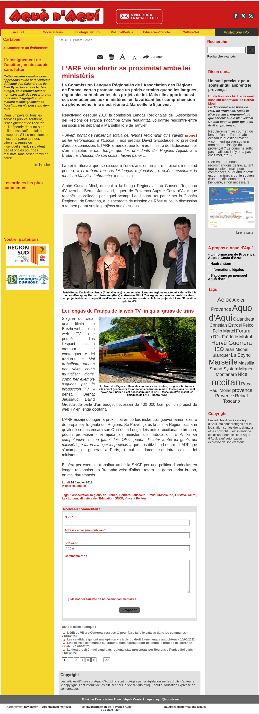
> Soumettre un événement (25, 48)
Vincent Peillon (128, 498)
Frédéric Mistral (236, 334)
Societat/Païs (53, 32)
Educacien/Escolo (156, 32)
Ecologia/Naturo (87, 32)
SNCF (112, 498)
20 (106, 660)
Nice (242, 371)
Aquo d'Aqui (230, 311)
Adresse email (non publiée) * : (86, 530)
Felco (247, 323)
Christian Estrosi (225, 323)
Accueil (18, 32)
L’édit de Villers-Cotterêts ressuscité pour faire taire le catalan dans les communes (121, 632)
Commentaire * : (76, 556)
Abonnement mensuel (65, 706)
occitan (226, 379)
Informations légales (226, 269)
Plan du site (108, 706)
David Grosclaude (155, 495)
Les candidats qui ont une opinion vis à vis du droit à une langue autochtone (117, 639)
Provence (225, 392)
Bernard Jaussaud (129, 495)
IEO (220, 347)
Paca (246, 380)
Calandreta (243, 318)
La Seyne (240, 352)
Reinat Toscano (235, 394)
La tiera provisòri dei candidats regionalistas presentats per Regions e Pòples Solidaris (125, 649)
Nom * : (70, 517)
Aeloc (225, 299)
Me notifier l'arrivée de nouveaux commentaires (103, 599)
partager (152, 56)
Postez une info (236, 32)
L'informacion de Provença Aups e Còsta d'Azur (231, 256)
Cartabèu (11, 39)
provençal (242, 386)
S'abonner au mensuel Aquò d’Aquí (227, 277)
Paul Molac (221, 386)
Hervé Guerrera (231, 341)
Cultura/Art (191, 32)
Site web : (71, 543)
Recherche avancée (220, 56)
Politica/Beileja (122, 32)
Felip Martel (224, 329)
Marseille (223, 359)
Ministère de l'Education (90, 498)
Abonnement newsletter (23, 706)
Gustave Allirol (180, 495)
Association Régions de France (93, 495)
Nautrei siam (219, 264)
